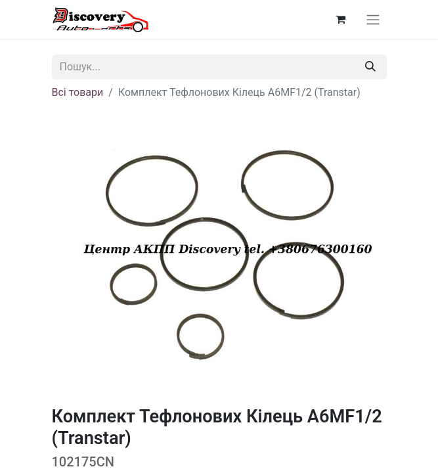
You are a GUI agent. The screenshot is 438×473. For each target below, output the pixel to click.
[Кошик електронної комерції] (341, 19)
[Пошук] (370, 67)
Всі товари (78, 92)
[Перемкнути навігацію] (373, 19)
